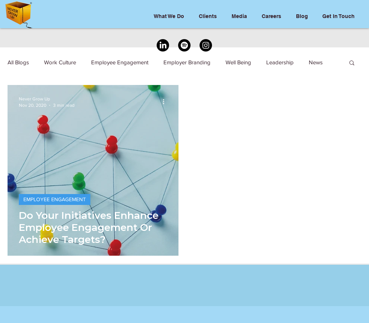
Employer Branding (186, 62)
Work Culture (60, 62)
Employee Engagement (119, 62)
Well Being (238, 62)
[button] (351, 63)
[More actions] (166, 101)
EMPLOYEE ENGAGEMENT (54, 199)
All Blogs (18, 62)
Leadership (280, 62)
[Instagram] (206, 45)
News (316, 62)
